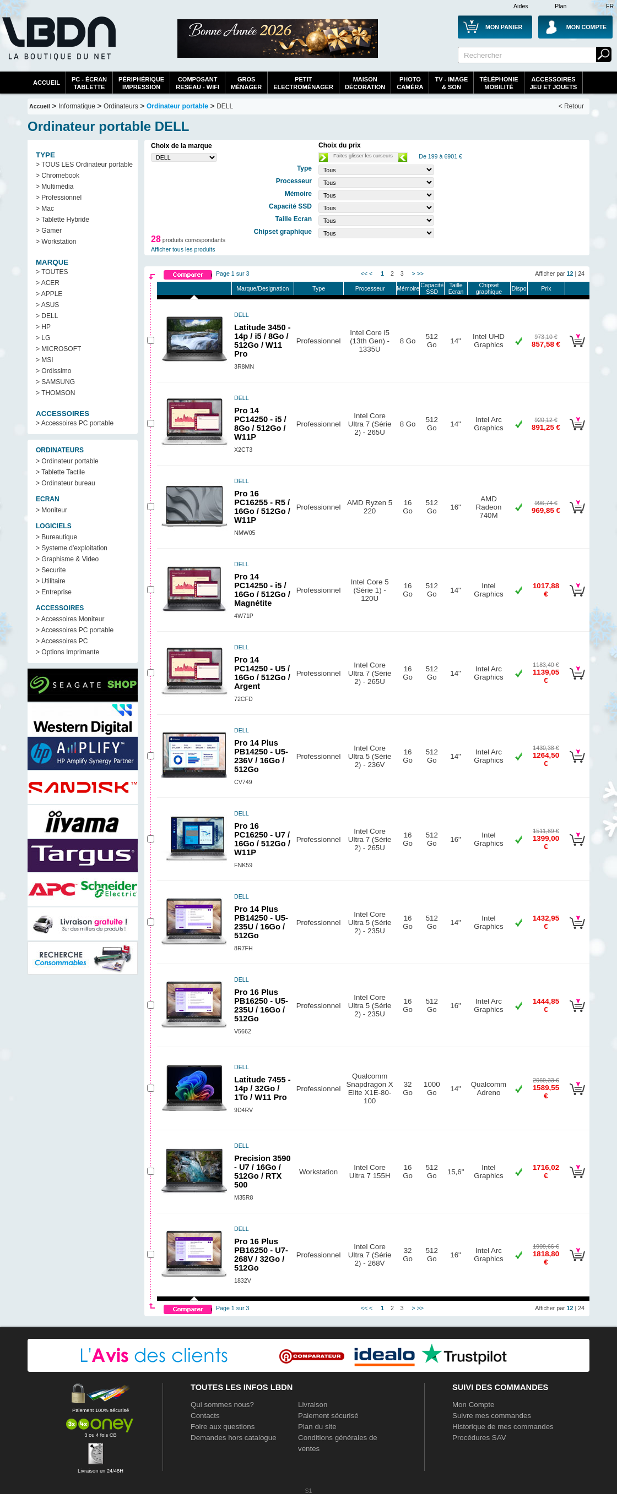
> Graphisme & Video (67, 559)
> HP (43, 327)
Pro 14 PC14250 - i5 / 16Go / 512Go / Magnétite (262, 590)
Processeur (370, 288)
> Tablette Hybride (62, 219)
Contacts (205, 1415)
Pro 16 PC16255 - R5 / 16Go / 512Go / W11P (262, 506)
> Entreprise (54, 592)
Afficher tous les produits (183, 249)
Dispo (518, 288)
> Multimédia (54, 186)
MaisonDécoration (365, 83)
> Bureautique (56, 537)
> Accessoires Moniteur (70, 619)
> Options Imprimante (67, 652)
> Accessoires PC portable (74, 423)
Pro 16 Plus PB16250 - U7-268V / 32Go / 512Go (261, 1254)
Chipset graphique (489, 288)
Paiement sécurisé (328, 1415)
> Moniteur (51, 510)
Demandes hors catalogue (234, 1437)
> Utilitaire (51, 581)
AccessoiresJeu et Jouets (553, 83)
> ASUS (47, 305)
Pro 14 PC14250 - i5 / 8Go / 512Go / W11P (260, 423)
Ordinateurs (121, 106)
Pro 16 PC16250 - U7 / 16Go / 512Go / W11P (262, 839)
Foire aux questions (223, 1426)
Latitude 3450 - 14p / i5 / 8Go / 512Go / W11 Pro (262, 340)
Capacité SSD (431, 288)
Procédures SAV (479, 1437)
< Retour (571, 106)
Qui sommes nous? (222, 1404)
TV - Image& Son (451, 83)
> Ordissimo (53, 371)
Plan (560, 6)
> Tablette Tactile (60, 472)
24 (581, 273)
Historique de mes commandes (503, 1426)
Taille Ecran (456, 288)
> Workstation (56, 241)
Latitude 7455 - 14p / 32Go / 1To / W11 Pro (262, 1088)
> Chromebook (57, 175)
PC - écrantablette (89, 83)
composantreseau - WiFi (197, 83)
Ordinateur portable (177, 106)
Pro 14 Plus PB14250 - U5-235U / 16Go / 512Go (261, 922)
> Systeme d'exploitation (71, 548)
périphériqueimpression (141, 83)
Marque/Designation (262, 288)
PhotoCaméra (410, 83)
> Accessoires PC (62, 641)
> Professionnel (59, 197)
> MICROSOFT (58, 349)
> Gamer (49, 230)
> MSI (44, 360)
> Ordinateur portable (67, 461)
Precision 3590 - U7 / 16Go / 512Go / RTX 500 (262, 1171)
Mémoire (408, 288)
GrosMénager (246, 83)
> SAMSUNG (55, 382)
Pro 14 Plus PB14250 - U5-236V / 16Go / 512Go (261, 756)
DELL (225, 106)
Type (318, 288)
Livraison (312, 1404)
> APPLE (49, 294)
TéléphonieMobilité (498, 83)
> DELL (47, 316)
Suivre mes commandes (491, 1415)
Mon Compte (473, 1404)
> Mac (45, 208)
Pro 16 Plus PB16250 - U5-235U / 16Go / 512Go (261, 1005)
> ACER (47, 283)
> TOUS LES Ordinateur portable (84, 164)
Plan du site (317, 1426)
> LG (43, 338)
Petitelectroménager (303, 83)
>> (420, 273)
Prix (546, 288)
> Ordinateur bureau (65, 483)
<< (364, 273)
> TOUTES (52, 272)
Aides (520, 6)
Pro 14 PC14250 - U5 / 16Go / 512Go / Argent (262, 673)
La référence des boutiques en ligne (58, 45)
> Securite (51, 570)
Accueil (46, 82)
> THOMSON (55, 393)
